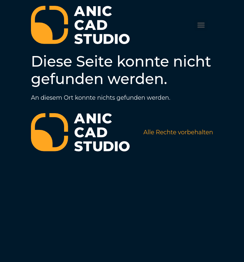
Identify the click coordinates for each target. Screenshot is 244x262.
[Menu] (201, 25)
